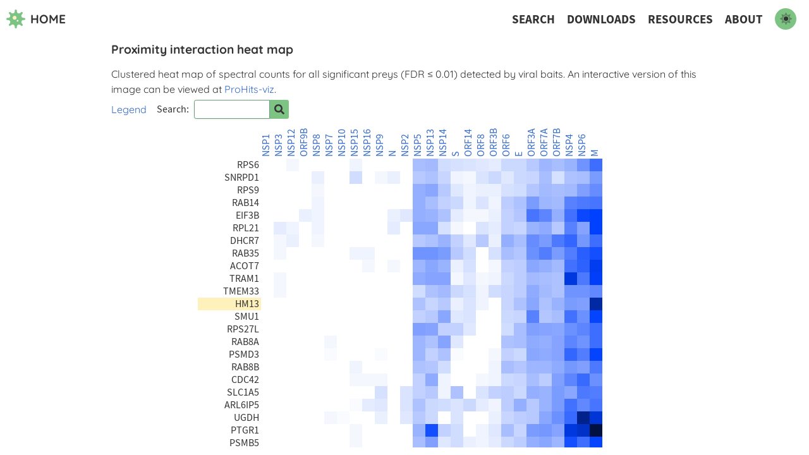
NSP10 (342, 143)
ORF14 (468, 143)
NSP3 (278, 145)
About (744, 19)
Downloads (601, 19)
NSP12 (291, 143)
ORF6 (506, 145)
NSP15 (354, 143)
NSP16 (367, 143)
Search (533, 19)
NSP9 (380, 145)
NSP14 (443, 143)
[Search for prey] (279, 109)
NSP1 (266, 145)
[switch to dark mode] (785, 19)
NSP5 (417, 145)
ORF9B (304, 142)
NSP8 (316, 145)
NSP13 (430, 143)
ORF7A (544, 142)
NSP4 (569, 145)
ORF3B (493, 142)
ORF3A (531, 142)
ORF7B (556, 142)
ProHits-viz (249, 89)
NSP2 (405, 145)
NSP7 (329, 145)
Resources (680, 19)
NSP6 (582, 145)
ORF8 (481, 145)
